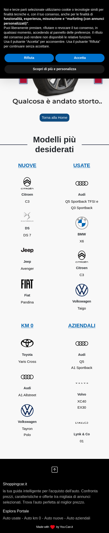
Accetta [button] (80, 58)
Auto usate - (13, 518)
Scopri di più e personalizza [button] (54, 69)
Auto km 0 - (33, 518)
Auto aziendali (78, 518)
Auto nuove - (55, 518)
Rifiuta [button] (29, 58)
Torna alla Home (54, 117)
